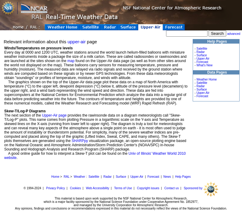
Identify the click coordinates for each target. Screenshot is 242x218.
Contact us (171, 188)
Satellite (201, 48)
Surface (201, 55)
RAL (66, 176)
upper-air (76, 41)
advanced (233, 33)
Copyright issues (148, 188)
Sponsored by (201, 188)
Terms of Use (123, 188)
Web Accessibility (97, 188)
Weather (79, 176)
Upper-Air (202, 58)
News (167, 176)
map (70, 61)
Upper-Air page (54, 115)
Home (55, 176)
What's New (204, 65)
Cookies (75, 188)
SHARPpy (80, 141)
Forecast (202, 62)
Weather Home (206, 79)
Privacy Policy (55, 188)
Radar (200, 52)
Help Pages (183, 176)
